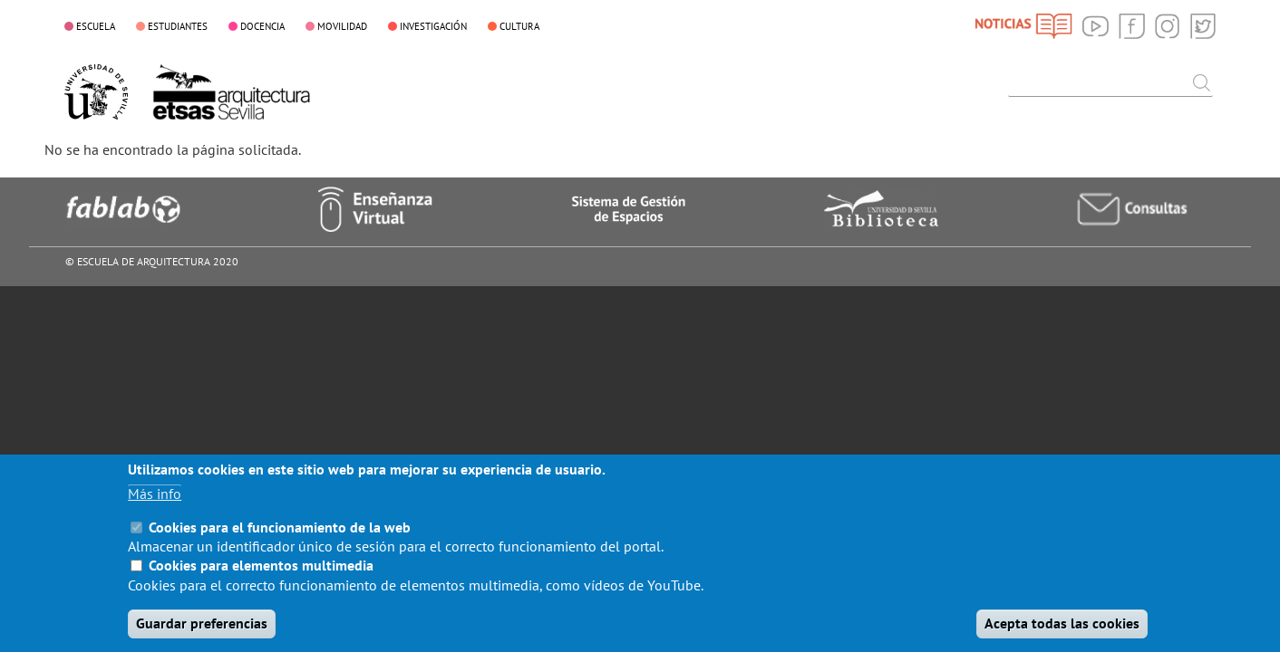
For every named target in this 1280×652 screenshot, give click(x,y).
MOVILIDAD (342, 26)
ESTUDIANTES (178, 26)
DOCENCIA (262, 26)
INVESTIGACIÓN (433, 26)
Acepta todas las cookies (1061, 636)
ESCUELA (95, 26)
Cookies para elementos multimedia (261, 578)
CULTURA (519, 26)
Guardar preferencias (201, 636)
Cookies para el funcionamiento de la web (280, 540)
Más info (154, 506)
